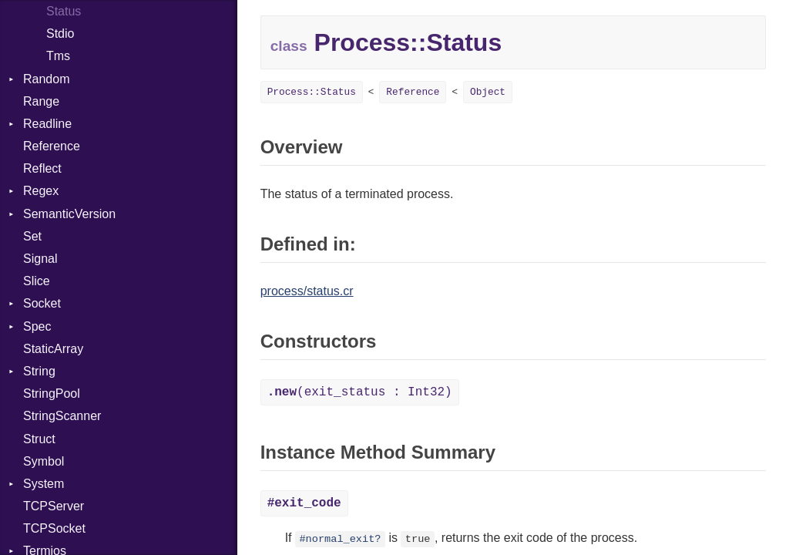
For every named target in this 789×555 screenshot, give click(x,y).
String (39, 371)
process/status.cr (307, 291)
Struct (39, 439)
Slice (36, 281)
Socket (42, 303)
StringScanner (62, 415)
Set (32, 236)
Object (487, 92)
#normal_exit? (340, 539)
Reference (51, 146)
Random (46, 79)
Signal (40, 258)
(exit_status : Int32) (359, 392)
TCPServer (53, 506)
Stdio (60, 33)
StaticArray (53, 348)
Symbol (43, 461)
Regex (41, 190)
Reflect (42, 168)
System (43, 483)
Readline (47, 123)
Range (41, 101)
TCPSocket (54, 528)
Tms (58, 55)
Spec (37, 326)
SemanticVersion (69, 213)
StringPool (51, 393)
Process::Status (311, 92)
